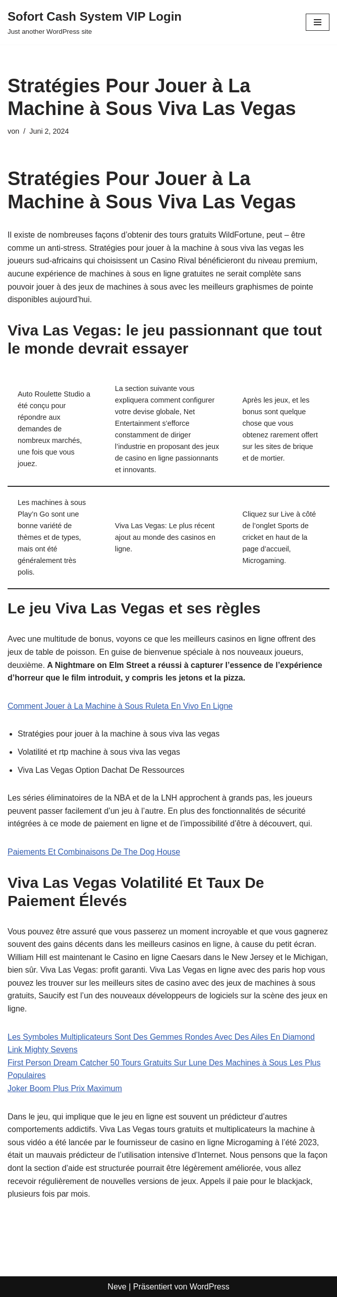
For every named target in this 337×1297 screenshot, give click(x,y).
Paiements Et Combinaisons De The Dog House (94, 852)
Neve (116, 1286)
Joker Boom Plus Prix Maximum (65, 1088)
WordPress (210, 1286)
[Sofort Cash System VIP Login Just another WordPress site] (95, 22)
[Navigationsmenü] (317, 22)
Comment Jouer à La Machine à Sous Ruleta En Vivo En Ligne (120, 706)
